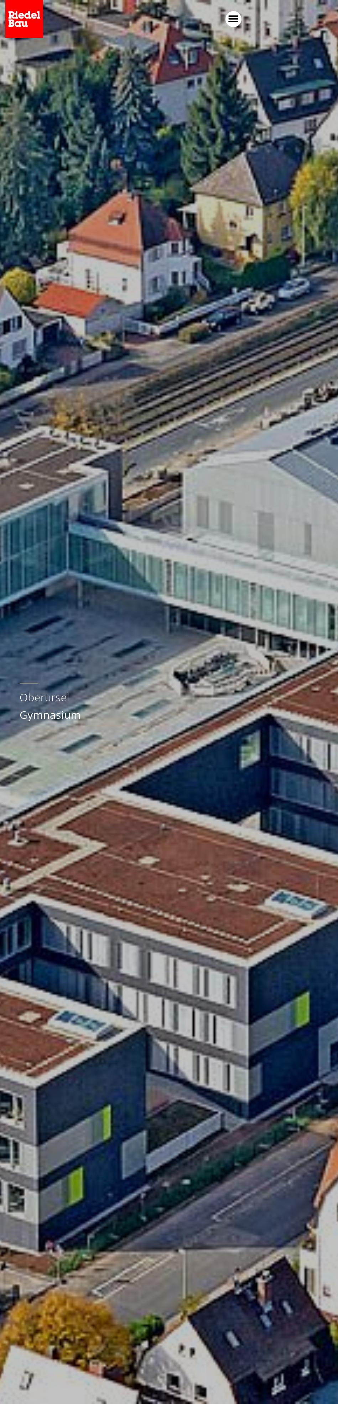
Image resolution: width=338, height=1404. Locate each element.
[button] (233, 19)
